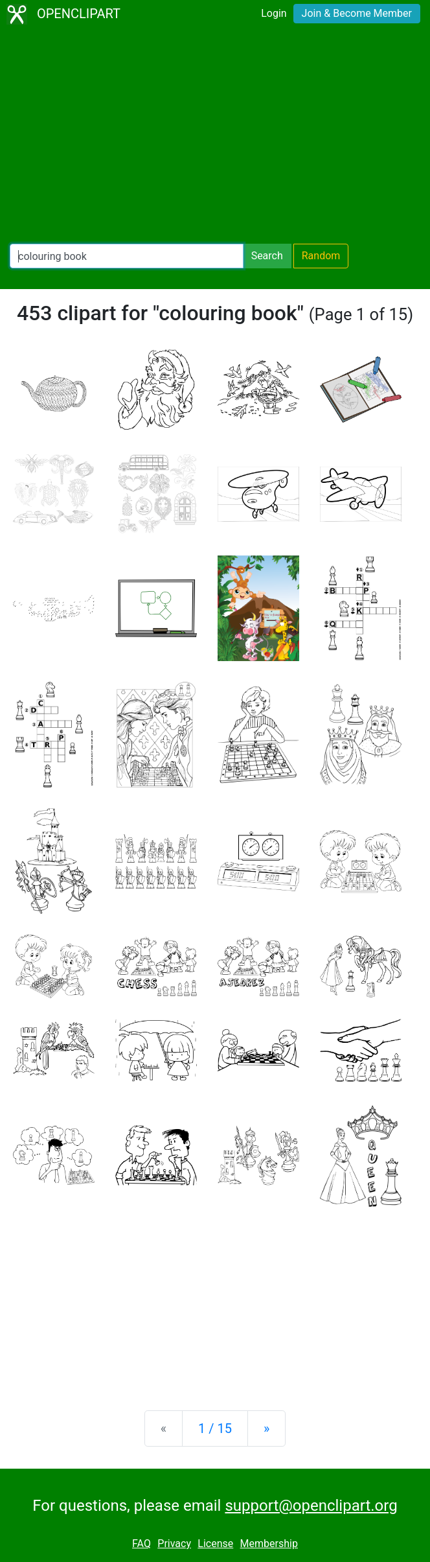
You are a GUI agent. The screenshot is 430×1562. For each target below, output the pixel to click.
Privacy (174, 1543)
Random (321, 256)
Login (273, 13)
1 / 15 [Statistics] (215, 1428)
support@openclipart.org (311, 1506)
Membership (269, 1543)
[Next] (266, 1428)
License (215, 1543)
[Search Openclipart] (126, 256)
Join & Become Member (357, 13)
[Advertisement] (215, 136)
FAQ (141, 1543)
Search (267, 256)
